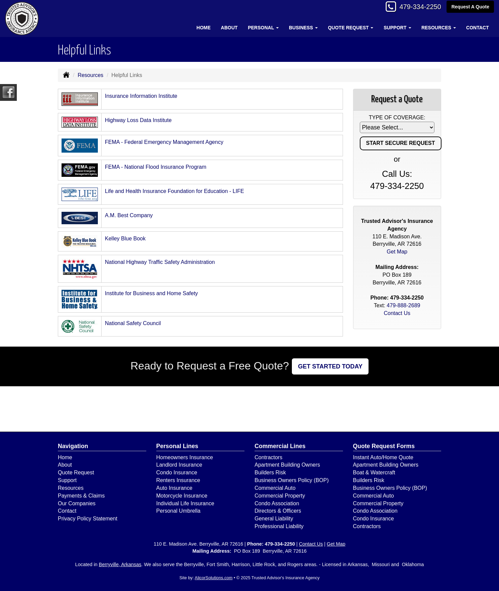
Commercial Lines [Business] (280, 446)
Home (203, 27)
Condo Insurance (176, 472)
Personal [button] (263, 27)
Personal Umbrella (178, 511)
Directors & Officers (278, 511)
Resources (90, 75)
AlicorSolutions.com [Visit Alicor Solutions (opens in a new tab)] (213, 577)
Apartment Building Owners (287, 465)
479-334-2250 (416, 7)
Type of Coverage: (397, 117)
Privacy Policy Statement (87, 518)
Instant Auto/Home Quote (383, 457)
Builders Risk (270, 472)
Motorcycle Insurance (181, 496)
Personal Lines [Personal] (177, 446)
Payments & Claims (81, 496)
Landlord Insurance (179, 465)
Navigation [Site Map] (73, 446)
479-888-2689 (403, 305)
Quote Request (76, 472)
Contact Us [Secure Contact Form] (397, 313)
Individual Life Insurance (185, 503)
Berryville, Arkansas (120, 564)
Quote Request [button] (350, 27)
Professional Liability (279, 526)
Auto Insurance (174, 488)
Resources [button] (438, 27)
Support (67, 480)
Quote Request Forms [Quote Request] (384, 446)
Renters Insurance (178, 480)
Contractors (268, 457)
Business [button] (303, 27)
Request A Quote (470, 7)
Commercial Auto (275, 488)
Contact (477, 27)
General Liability (274, 518)
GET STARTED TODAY (330, 366)
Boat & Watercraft (374, 472)
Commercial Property (280, 496)
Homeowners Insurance (184, 457)
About (229, 27)
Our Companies (76, 503)
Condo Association (277, 503)
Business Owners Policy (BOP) (292, 480)
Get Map (397, 251)
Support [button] (397, 27)
